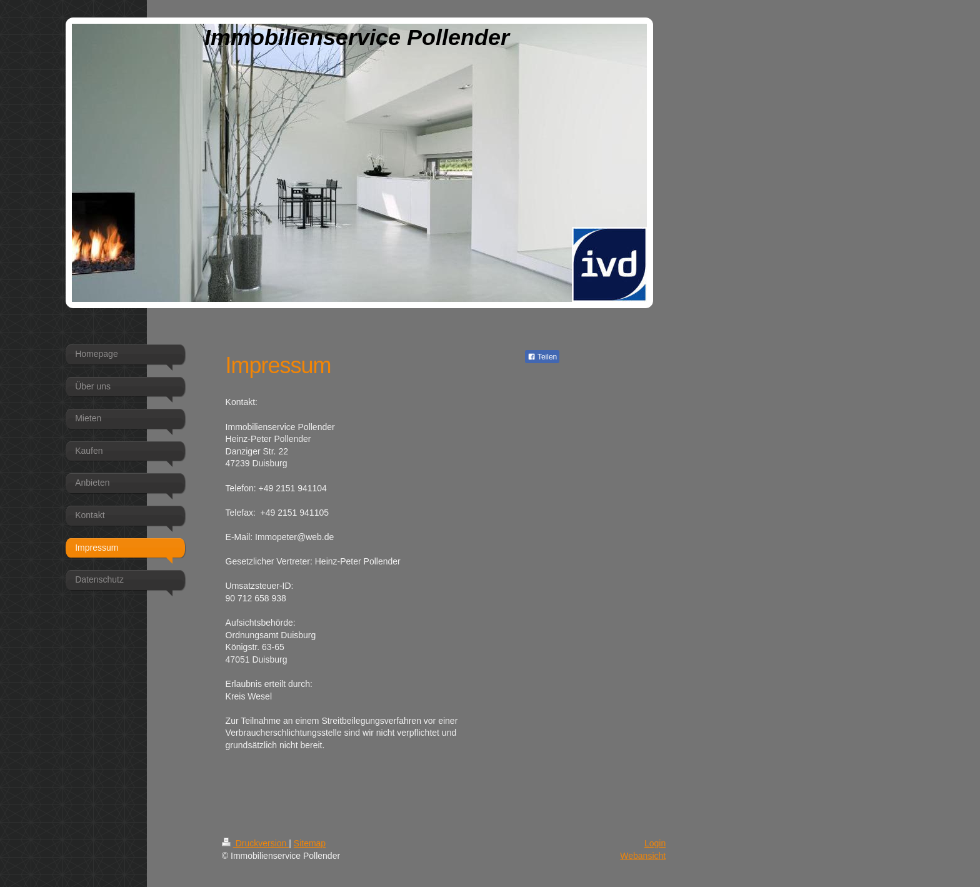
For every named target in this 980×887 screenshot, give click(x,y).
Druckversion (255, 843)
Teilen (542, 357)
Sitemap (310, 843)
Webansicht (643, 856)
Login (655, 843)
